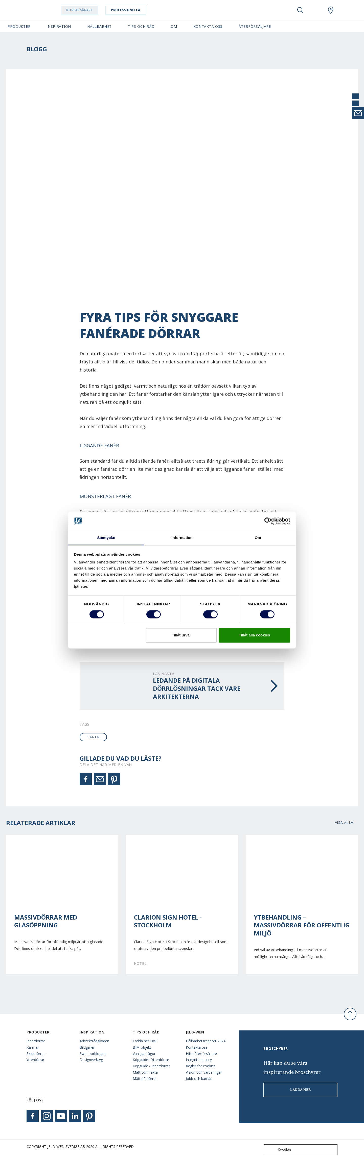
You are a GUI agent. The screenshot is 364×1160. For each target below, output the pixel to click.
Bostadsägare (95, 10)
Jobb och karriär (199, 1078)
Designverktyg (91, 1059)
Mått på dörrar (145, 1078)
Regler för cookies (201, 1066)
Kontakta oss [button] (207, 26)
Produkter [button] (19, 26)
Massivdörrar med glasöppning (45, 921)
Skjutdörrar (36, 1053)
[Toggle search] (300, 10)
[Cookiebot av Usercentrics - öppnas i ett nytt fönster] (268, 521)
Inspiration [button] (59, 26)
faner (93, 736)
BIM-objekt (142, 1047)
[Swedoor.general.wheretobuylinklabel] (330, 10)
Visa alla (344, 822)
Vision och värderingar (204, 1072)
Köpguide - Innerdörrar (151, 1066)
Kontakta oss (197, 1047)
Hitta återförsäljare (201, 1053)
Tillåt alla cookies (254, 635)
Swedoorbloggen (93, 1053)
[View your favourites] (315, 10)
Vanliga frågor (144, 1053)
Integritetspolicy (199, 1059)
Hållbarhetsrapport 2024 (205, 1041)
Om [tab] (258, 538)
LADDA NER (300, 1090)
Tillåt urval (181, 635)
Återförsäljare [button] (255, 26)
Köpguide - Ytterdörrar (151, 1059)
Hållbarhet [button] (99, 26)
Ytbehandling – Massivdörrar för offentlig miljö (302, 925)
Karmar (33, 1047)
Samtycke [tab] (106, 538)
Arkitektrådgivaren (94, 1041)
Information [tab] (182, 538)
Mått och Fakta (145, 1072)
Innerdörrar (36, 1041)
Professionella (140, 10)
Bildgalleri (87, 1047)
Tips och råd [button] (141, 26)
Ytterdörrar (35, 1059)
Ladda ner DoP (145, 1041)
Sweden (278, 1150)
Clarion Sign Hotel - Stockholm (168, 921)
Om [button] (174, 26)
